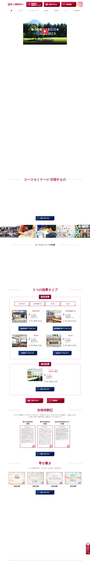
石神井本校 (22, 304)
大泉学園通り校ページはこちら (62, 328)
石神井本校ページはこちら (27, 328)
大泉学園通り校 (37, 304)
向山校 (68, 304)
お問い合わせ (35, 400)
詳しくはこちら (45, 218)
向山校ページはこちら (62, 353)
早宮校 (53, 304)
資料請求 (55, 400)
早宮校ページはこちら (28, 353)
